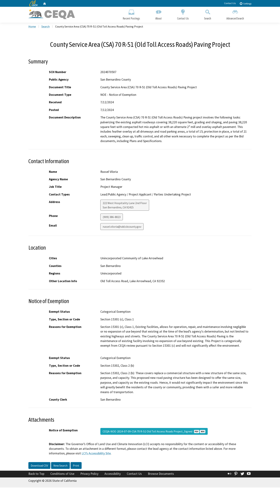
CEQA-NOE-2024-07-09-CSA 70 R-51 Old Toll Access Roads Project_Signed (154, 431)
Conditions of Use (62, 474)
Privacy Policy (89, 474)
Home (32, 27)
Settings (245, 3)
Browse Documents (161, 474)
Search (207, 14)
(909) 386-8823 (112, 217)
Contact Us (230, 3)
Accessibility (112, 474)
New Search (60, 466)
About (159, 14)
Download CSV (39, 466)
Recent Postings (131, 14)
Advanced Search (235, 14)
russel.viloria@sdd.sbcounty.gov (122, 227)
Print (76, 466)
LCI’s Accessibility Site (96, 454)
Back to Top (36, 474)
